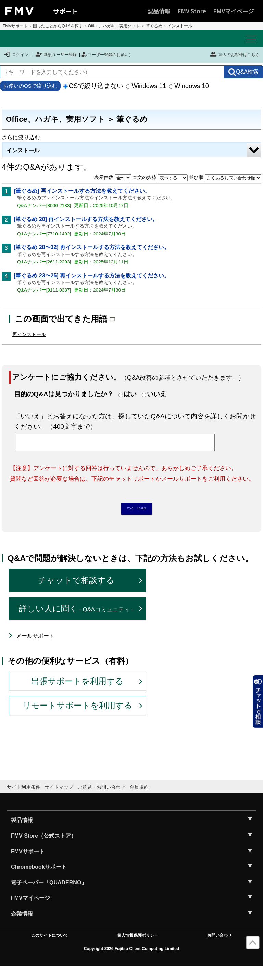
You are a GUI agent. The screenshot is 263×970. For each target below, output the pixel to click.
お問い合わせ (219, 938)
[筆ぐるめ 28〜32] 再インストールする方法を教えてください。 (92, 247)
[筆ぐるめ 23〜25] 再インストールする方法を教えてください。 (92, 276)
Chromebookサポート (39, 871)
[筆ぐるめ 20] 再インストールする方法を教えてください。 (86, 219)
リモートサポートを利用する (78, 709)
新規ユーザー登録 (56, 55)
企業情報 (22, 917)
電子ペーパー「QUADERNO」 (49, 886)
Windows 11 (146, 85)
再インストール (29, 334)
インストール (23, 150)
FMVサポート (15, 26)
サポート (65, 11)
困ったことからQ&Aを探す (58, 26)
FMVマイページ (233, 11)
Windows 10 (189, 85)
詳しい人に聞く (76, 612)
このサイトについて (49, 938)
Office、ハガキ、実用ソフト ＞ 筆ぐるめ (125, 26)
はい (130, 394)
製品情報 (159, 11)
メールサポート (35, 639)
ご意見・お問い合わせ (101, 790)
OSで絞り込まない (93, 85)
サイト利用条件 (23, 790)
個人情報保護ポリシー (137, 938)
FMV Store (191, 11)
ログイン (15, 55)
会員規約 (139, 790)
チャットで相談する (76, 584)
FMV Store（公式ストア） (43, 839)
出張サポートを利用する (77, 684)
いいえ (156, 394)
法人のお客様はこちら (235, 54)
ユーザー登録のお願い (105, 55)
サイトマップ (59, 790)
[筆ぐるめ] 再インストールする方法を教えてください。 (82, 191)
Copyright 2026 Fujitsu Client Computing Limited (131, 952)
